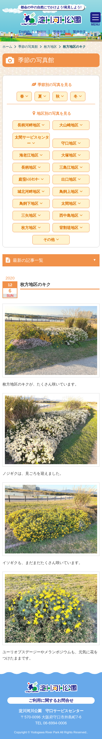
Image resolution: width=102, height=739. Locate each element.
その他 (51, 239)
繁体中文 (79, 32)
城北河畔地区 (31, 191)
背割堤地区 (71, 227)
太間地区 (71, 203)
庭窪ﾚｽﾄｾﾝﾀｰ (31, 179)
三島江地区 (71, 167)
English (24, 32)
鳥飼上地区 (71, 191)
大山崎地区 (71, 125)
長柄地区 (31, 167)
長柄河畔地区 (31, 125)
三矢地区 (31, 215)
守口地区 (71, 143)
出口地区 (71, 179)
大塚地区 (71, 155)
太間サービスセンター (32, 140)
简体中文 (59, 32)
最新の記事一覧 (23, 260)
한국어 (41, 32)
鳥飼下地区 (31, 203)
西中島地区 (71, 215)
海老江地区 (31, 155)
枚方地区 (31, 227)
